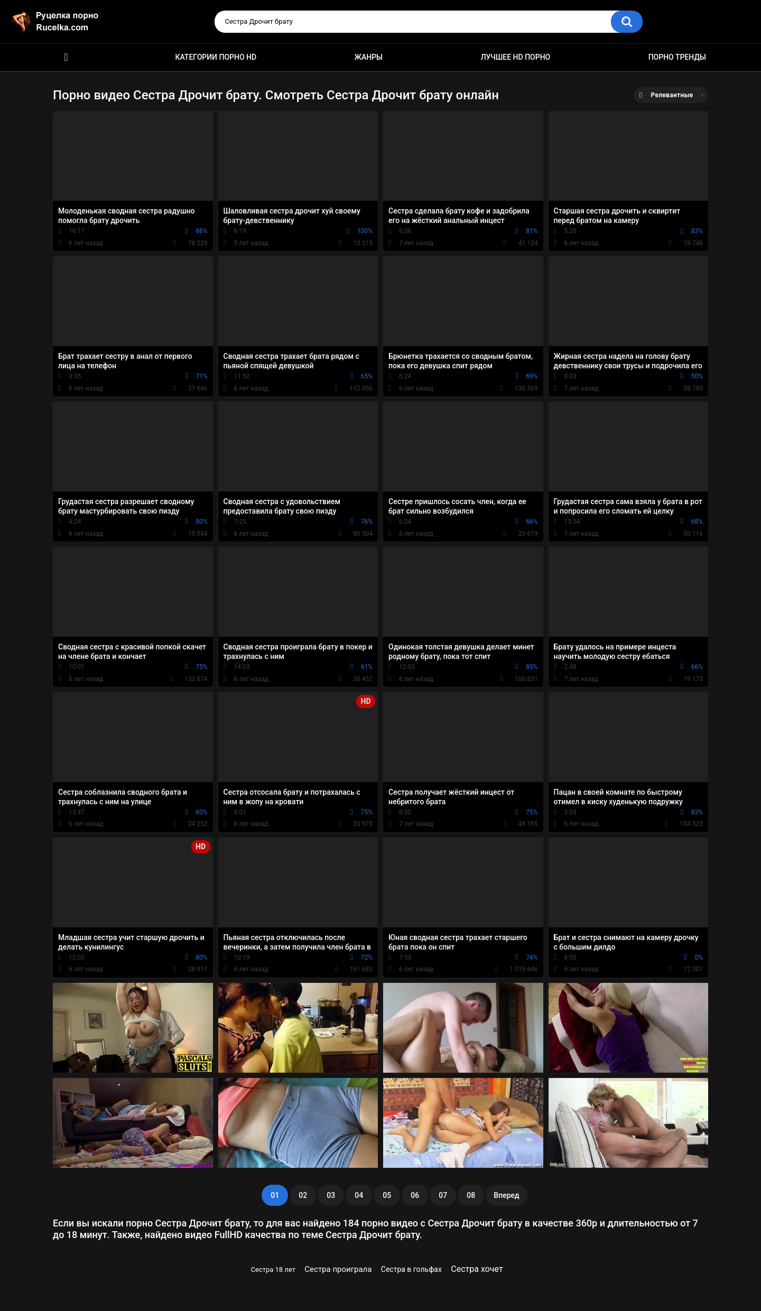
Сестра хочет (477, 1269)
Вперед (506, 1195)
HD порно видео (66, 57)
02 (303, 1195)
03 (331, 1195)
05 (387, 1195)
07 (443, 1195)
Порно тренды (677, 57)
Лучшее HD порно (516, 57)
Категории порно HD (215, 57)
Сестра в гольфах (411, 1269)
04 (359, 1195)
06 (415, 1195)
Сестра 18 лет (273, 1269)
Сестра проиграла (338, 1269)
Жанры (369, 57)
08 (471, 1195)
